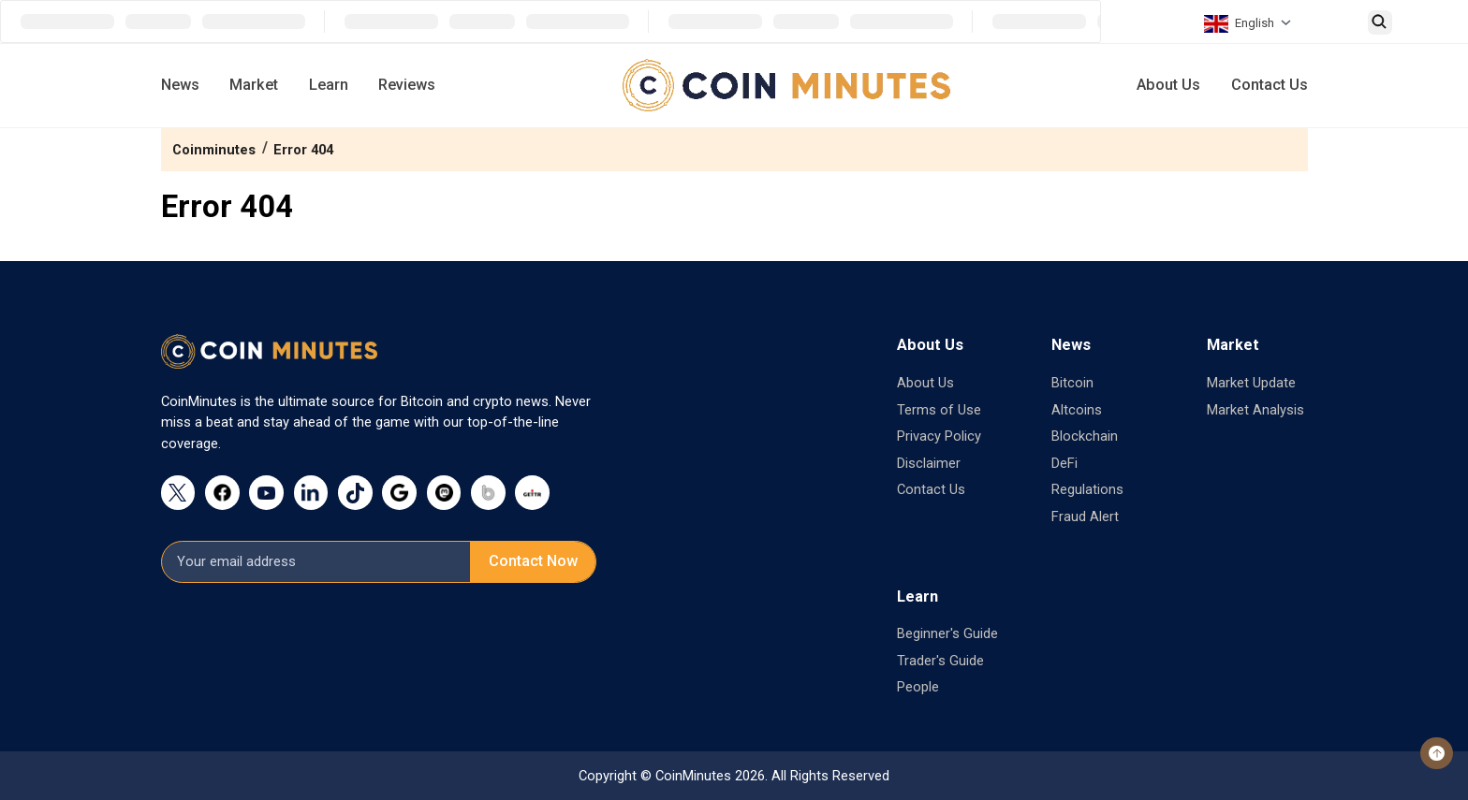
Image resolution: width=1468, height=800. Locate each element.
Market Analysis (1255, 409)
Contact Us (1269, 85)
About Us (1168, 85)
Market (253, 85)
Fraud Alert (1085, 516)
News (180, 85)
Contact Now (533, 561)
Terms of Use (939, 409)
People (918, 686)
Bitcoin (1072, 382)
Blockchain (1084, 436)
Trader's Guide (940, 660)
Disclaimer (929, 463)
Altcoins (1076, 409)
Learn (328, 85)
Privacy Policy (939, 436)
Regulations (1087, 489)
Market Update (1251, 382)
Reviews (406, 85)
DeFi (1064, 463)
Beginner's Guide (947, 633)
